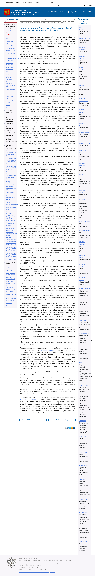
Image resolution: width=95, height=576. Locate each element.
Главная (45, 12)
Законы (62, 12)
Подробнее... (12, 259)
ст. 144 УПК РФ (83, 452)
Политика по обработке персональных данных (37, 572)
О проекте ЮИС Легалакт (24, 2)
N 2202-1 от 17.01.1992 (84, 221)
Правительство (84, 12)
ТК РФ (8, 105)
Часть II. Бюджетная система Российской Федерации (49, 21)
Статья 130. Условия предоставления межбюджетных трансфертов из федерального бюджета (33, 420)
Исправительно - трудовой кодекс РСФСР (11, 287)
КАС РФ (8, 71)
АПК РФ (8, 30)
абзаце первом (48, 350)
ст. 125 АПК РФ (83, 541)
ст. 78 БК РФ (82, 362)
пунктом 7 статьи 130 (28, 399)
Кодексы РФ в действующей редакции (10, 26)
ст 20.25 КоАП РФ (84, 333)
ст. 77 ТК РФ (82, 436)
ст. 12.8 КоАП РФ (83, 385)
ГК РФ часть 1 (10, 45)
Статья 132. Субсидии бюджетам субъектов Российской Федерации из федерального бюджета (61, 420)
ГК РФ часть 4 (10, 53)
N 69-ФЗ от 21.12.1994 (84, 38)
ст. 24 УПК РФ (83, 479)
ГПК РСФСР (9, 270)
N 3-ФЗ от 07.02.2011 (84, 143)
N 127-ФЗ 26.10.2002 (84, 230)
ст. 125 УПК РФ (83, 465)
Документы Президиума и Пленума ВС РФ (11, 146)
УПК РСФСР (9, 305)
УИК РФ (8, 107)
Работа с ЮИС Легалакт (44, 2)
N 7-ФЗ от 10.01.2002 (84, 132)
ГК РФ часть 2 (10, 48)
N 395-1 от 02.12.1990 (84, 289)
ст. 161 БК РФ (82, 421)
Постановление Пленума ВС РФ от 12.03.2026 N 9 (11, 254)
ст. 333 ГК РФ (82, 300)
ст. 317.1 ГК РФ (82, 309)
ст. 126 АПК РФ (83, 499)
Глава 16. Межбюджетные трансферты (53, 22)
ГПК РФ (8, 56)
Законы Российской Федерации (9, 119)
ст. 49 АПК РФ (83, 512)
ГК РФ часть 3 (10, 51)
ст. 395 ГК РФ (82, 320)
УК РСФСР (9, 303)
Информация (8, 2)
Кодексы (54, 12)
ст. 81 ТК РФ (82, 347)
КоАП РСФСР (10, 291)
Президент (72, 12)
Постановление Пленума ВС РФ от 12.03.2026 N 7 (11, 248)
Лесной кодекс (10, 89)
